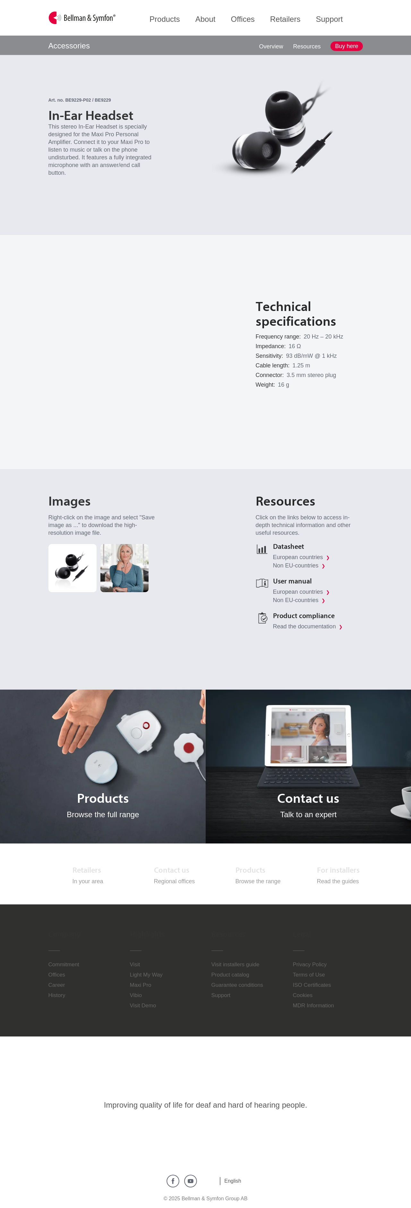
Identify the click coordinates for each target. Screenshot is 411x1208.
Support (221, 995)
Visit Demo (143, 1005)
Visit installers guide (235, 964)
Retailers (87, 870)
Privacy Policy (310, 964)
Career (56, 985)
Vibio (136, 995)
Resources (307, 46)
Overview (271, 46)
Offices (56, 975)
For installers (338, 870)
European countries (301, 557)
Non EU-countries (299, 565)
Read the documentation (308, 626)
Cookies (303, 995)
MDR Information (313, 1005)
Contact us (171, 870)
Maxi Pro (140, 985)
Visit (135, 964)
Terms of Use (309, 975)
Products (250, 870)
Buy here (346, 46)
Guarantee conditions (237, 985)
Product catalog (230, 975)
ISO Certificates (312, 985)
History (56, 995)
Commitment (63, 964)
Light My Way (146, 975)
